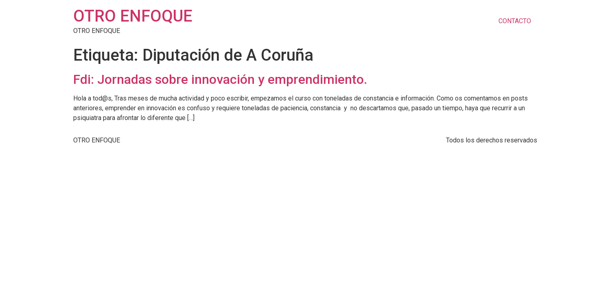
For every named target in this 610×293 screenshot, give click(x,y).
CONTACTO (514, 21)
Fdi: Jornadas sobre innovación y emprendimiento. (220, 79)
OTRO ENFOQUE (132, 16)
